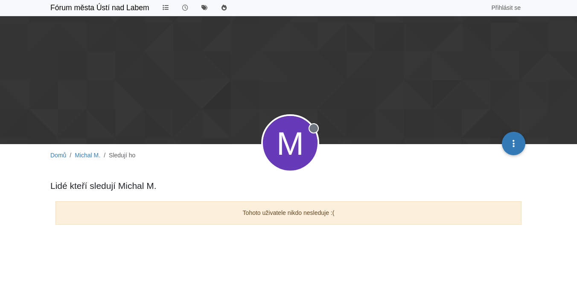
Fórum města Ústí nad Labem (99, 7)
